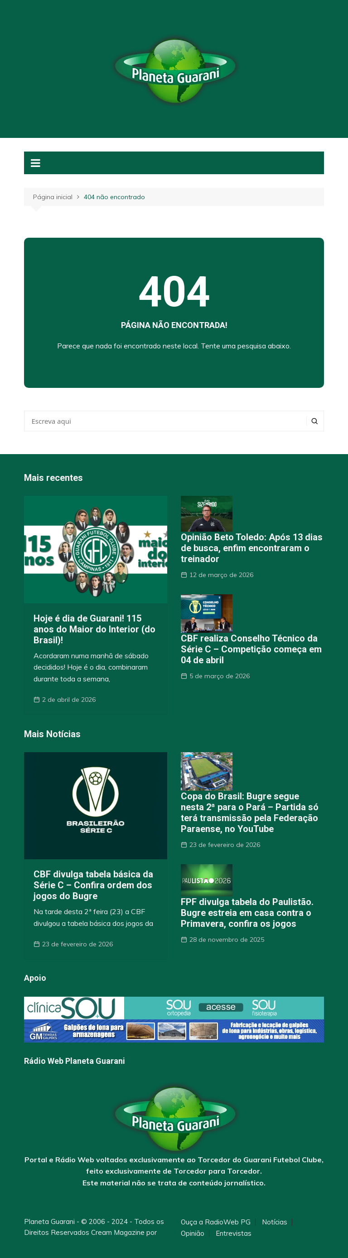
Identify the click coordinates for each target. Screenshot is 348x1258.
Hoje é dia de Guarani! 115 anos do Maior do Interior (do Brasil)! (94, 629)
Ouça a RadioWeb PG (216, 1222)
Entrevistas (233, 1233)
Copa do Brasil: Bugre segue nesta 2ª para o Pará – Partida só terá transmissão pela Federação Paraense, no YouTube (250, 812)
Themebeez (43, 1243)
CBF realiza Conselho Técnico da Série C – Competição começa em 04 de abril (251, 649)
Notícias (274, 1222)
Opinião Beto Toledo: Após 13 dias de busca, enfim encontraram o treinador (252, 548)
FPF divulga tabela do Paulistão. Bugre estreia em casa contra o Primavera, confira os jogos (247, 912)
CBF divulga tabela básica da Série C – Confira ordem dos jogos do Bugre (93, 885)
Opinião (192, 1233)
